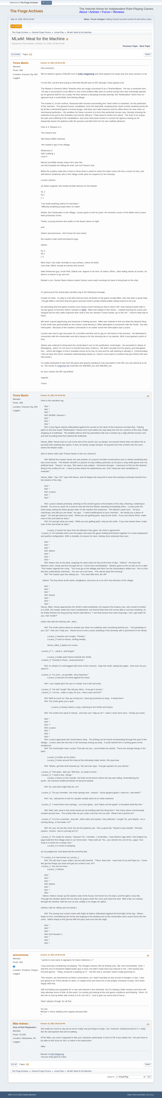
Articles (94, 12)
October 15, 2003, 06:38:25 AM (52, 955)
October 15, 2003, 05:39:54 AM (52, 63)
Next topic (145, 46)
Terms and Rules (138, 1095)
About (83, 12)
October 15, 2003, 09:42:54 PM (52, 1024)
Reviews (118, 12)
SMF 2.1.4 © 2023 (15, 1095)
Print (147, 54)
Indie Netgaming (57, 1054)
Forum (106, 12)
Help (129, 1095)
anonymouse (20, 955)
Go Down (15, 54)
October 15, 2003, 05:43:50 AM (52, 395)
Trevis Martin (20, 63)
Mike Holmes (20, 1023)
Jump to (110, 1077)
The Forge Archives (26, 11)
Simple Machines (29, 1095)
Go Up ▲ (150, 1095)
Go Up (14, 1064)
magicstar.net (63, 366)
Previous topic (130, 46)
